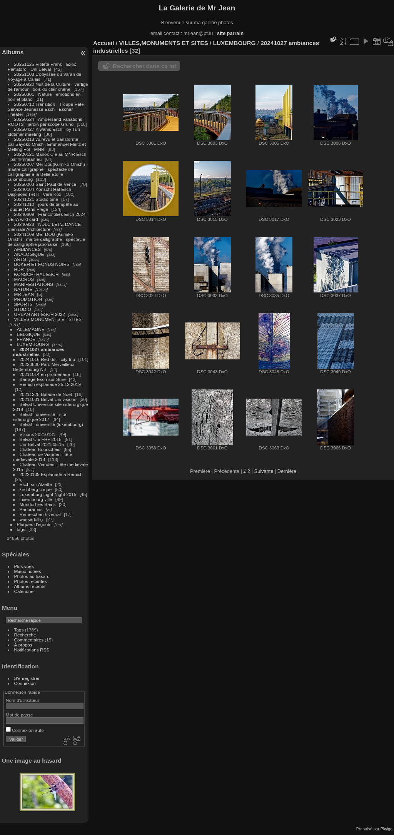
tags (21, 529)
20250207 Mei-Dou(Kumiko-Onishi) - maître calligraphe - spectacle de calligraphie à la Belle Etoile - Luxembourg (48, 172)
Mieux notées (27, 571)
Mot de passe (19, 714)
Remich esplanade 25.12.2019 (50, 384)
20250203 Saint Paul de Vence (45, 184)
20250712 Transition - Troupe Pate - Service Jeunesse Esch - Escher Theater (47, 109)
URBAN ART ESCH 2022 (39, 314)
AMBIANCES (27, 249)
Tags (19, 629)
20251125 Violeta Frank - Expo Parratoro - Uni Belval (42, 67)
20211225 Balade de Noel (46, 394)
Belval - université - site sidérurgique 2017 (39, 417)
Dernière (286, 471)
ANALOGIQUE (29, 254)
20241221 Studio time (37, 199)
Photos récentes (30, 581)
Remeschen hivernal (40, 514)
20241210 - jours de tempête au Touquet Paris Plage (43, 207)
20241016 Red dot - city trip (47, 359)
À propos (23, 644)
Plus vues (24, 566)
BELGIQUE (28, 334)
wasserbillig (31, 519)
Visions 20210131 (37, 434)
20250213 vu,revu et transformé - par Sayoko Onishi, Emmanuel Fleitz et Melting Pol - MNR (47, 144)
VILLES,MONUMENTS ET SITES (48, 319)
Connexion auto (25, 730)
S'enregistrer (27, 678)
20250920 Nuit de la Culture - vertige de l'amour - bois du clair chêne (48, 87)
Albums (12, 52)
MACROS (24, 279)
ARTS (20, 259)
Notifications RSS (32, 649)
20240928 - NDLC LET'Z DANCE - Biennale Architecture (46, 227)
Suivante (264, 471)
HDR (19, 269)
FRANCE (26, 339)
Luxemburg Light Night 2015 (48, 494)
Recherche (25, 634)
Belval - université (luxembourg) (51, 424)
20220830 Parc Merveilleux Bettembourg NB (43, 367)
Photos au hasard (32, 576)
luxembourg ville (36, 499)
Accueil (103, 43)
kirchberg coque (36, 489)
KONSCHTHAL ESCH (36, 274)
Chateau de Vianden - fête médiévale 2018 (42, 457)
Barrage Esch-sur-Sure (43, 379)
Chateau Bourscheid (40, 449)
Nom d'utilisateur (22, 700)
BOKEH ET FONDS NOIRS (42, 264)
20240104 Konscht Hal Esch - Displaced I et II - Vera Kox (41, 192)
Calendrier (24, 591)
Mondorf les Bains (38, 504)
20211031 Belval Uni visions (48, 399)
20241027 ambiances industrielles (38, 352)
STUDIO (22, 309)
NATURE (23, 289)
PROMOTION (28, 299)
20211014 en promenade (45, 374)
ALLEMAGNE (31, 329)
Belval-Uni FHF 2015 (41, 439)
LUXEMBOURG (33, 344)
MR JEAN (24, 294)
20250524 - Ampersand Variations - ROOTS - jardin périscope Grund (46, 122)
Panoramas (31, 509)
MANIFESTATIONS (33, 284)
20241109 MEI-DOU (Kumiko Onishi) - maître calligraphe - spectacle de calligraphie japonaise (46, 239)
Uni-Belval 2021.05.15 (42, 444)
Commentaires (29, 639)
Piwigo (386, 829)
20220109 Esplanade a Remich (51, 474)
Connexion (25, 683)
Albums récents (29, 586)
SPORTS (23, 304)
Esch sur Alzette (36, 484)
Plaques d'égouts (34, 524)
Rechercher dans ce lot (144, 66)
